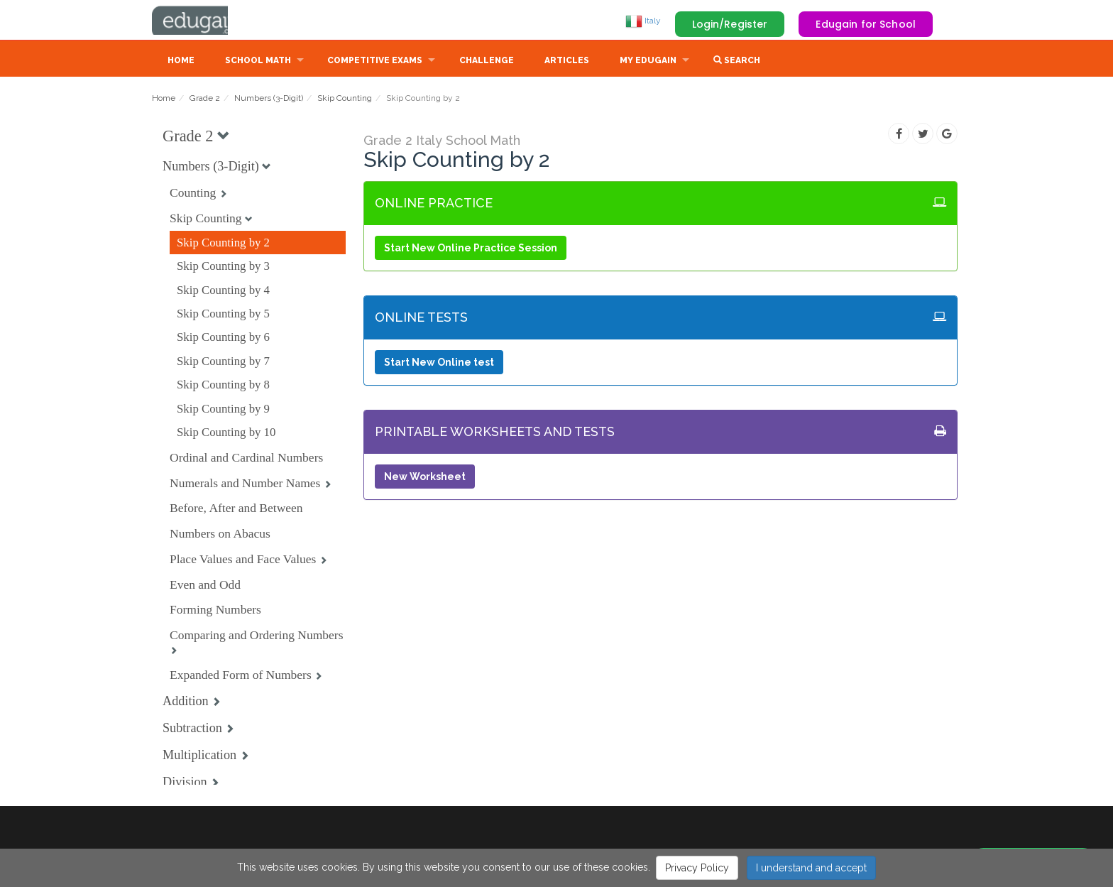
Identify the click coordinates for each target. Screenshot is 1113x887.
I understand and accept (811, 868)
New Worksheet (425, 478)
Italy (643, 21)
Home (181, 62)
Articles (566, 62)
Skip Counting (344, 99)
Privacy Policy (697, 868)
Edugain (205, 20)
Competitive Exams (374, 62)
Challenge (486, 62)
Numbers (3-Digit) (268, 99)
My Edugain (648, 62)
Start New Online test (439, 363)
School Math (258, 62)
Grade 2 (205, 99)
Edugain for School (866, 24)
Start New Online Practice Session (470, 249)
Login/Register (730, 24)
